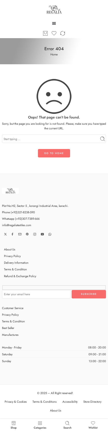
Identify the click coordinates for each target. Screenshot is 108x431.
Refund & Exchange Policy (20, 276)
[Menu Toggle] (54, 23)
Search (67, 425)
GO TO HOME (54, 153)
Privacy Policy (12, 256)
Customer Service (12, 308)
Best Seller (8, 328)
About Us (9, 249)
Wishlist (93, 425)
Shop (14, 425)
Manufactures (10, 335)
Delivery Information (16, 262)
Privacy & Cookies (16, 401)
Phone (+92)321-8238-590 (18, 212)
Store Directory (92, 401)
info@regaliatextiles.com (16, 225)
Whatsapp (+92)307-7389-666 (21, 219)
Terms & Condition (15, 269)
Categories (40, 425)
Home (54, 54)
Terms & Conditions (45, 401)
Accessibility (69, 401)
